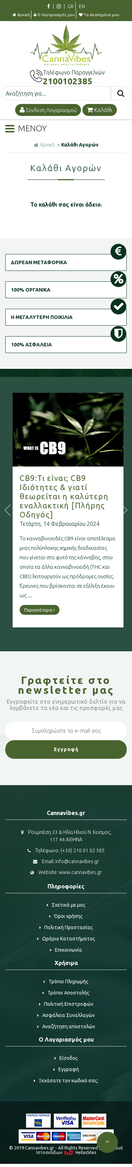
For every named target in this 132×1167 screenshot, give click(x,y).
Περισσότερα (59, 609)
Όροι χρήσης (66, 916)
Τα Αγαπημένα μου (99, 15)
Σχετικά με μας (66, 905)
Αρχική (21, 15)
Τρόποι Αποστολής (66, 993)
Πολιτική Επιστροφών (66, 1004)
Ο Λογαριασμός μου (54, 15)
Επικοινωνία (66, 950)
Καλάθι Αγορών (80, 145)
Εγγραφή (66, 1069)
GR (71, 6)
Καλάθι (99, 110)
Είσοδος (66, 1058)
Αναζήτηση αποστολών (66, 1026)
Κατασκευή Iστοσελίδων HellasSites (79, 1150)
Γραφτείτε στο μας (66, 685)
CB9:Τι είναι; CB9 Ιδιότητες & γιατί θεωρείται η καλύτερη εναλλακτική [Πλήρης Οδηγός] (84, 496)
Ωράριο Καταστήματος (66, 938)
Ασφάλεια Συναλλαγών (66, 1015)
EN (82, 6)
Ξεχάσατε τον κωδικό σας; (66, 1080)
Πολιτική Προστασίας (66, 927)
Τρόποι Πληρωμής (66, 981)
